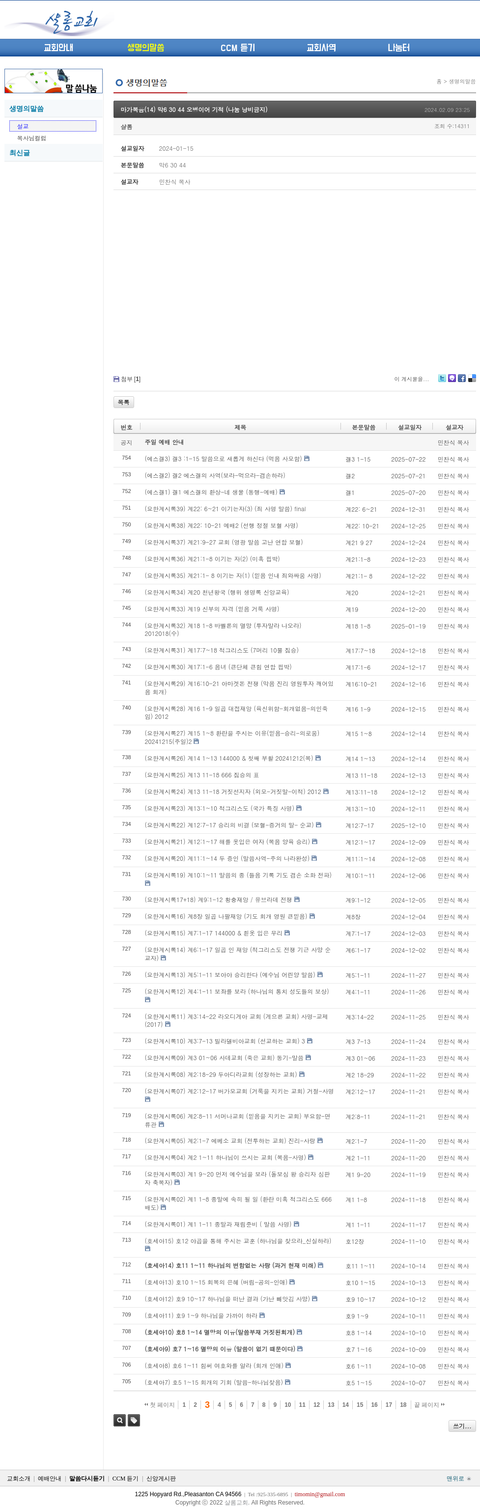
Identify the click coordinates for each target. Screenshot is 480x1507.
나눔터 (399, 48)
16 (374, 1404)
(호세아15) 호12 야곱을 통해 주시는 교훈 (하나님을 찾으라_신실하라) (238, 1240)
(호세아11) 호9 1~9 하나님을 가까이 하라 (201, 1315)
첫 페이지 (159, 1404)
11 (302, 1404)
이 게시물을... (411, 379)
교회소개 (18, 1478)
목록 (124, 402)
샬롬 (127, 126)
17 (389, 1404)
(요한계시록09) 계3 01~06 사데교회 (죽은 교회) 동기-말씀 (224, 1057)
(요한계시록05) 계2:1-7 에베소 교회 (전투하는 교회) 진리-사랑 (230, 1140)
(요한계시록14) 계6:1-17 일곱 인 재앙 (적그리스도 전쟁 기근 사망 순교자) (238, 953)
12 (316, 1404)
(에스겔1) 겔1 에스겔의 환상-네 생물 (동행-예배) (211, 492)
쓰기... (462, 1426)
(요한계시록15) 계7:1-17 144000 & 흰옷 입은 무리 (214, 933)
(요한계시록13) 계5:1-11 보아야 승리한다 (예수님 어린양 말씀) (230, 974)
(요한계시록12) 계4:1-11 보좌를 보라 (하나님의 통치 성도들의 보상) (237, 991)
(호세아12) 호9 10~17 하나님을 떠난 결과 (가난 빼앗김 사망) (228, 1298)
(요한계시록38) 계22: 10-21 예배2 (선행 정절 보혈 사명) (221, 525)
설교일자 (410, 427)
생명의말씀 (145, 48)
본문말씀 (363, 427)
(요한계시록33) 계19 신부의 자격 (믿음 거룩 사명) (212, 608)
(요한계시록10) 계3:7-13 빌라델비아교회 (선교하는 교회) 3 (225, 1041)
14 (345, 1404)
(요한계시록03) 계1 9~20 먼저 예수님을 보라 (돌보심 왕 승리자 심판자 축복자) (237, 1178)
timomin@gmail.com (320, 1494)
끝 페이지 (429, 1404)
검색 (119, 1420)
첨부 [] (131, 379)
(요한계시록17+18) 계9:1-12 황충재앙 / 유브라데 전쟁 (218, 899)
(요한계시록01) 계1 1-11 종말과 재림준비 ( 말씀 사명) (218, 1224)
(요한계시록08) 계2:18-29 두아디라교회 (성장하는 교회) (221, 1074)
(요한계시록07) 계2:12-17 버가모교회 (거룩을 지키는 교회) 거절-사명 (239, 1091)
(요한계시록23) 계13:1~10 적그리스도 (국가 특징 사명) (220, 808)
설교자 (454, 427)
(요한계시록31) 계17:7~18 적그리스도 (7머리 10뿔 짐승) (222, 650)
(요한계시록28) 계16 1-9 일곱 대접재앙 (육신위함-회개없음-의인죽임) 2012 (236, 712)
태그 (134, 1420)
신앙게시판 (161, 1478)
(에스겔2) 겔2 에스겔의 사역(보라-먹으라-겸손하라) (215, 475)
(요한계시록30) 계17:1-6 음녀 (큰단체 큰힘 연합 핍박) (218, 666)
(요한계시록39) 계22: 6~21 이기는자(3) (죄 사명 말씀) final (225, 508)
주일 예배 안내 (164, 442)
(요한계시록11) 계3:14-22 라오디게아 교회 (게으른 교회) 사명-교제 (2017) (236, 1020)
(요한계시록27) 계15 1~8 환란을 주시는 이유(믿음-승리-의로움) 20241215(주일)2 (232, 737)
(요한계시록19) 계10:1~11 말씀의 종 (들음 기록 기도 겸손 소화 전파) (238, 875)
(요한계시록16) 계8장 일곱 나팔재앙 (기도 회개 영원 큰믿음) (226, 916)
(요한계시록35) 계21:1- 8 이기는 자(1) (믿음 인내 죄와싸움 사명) (233, 575)
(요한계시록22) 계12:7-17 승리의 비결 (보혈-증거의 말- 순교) (229, 825)
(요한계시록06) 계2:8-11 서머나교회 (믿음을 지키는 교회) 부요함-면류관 (238, 1120)
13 (331, 1404)
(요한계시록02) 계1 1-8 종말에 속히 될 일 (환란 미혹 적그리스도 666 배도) (238, 1203)
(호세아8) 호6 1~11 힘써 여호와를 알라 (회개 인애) (214, 1365)
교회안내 (58, 48)
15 (360, 1404)
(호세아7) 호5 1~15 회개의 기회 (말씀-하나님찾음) (214, 1382)
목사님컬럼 (32, 138)
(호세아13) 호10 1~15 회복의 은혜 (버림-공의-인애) (216, 1282)
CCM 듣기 (238, 48)
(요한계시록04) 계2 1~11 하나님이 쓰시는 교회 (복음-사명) (226, 1157)
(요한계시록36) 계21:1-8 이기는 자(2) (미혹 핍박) (212, 558)
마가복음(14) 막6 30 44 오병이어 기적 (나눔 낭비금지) (194, 109)
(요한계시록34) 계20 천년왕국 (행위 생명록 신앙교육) (217, 592)
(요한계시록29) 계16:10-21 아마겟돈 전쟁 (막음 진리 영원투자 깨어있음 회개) (239, 687)
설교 (23, 126)
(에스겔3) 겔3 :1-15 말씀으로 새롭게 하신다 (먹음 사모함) (223, 458)
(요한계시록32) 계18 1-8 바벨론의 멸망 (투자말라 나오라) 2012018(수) (223, 629)
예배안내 (49, 1478)
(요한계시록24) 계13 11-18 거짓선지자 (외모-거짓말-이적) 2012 (233, 791)
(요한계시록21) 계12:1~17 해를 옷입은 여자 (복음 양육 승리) (228, 841)
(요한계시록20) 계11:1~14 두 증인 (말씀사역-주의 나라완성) (227, 858)
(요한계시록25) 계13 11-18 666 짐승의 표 (202, 774)
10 (287, 1404)
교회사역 (321, 48)
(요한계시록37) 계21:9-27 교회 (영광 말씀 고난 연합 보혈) (224, 542)
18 (403, 1404)
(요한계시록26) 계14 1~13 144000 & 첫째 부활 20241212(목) (229, 758)
